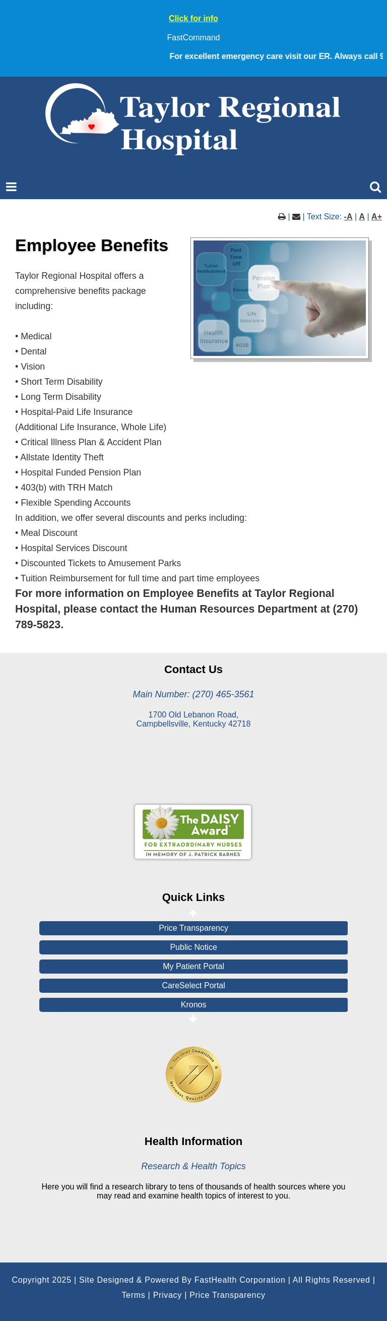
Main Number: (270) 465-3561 (193, 694)
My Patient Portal (193, 966)
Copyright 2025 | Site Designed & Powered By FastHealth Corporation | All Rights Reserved (191, 1280)
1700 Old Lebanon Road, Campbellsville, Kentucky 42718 (194, 719)
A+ (376, 216)
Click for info (193, 18)
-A (348, 216)
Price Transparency (193, 928)
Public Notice (193, 947)
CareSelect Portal (193, 985)
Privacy (167, 1295)
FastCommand (193, 37)
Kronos (194, 1004)
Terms (133, 1295)
